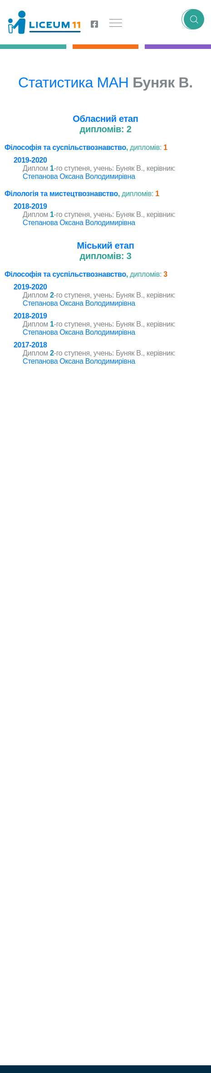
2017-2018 (30, 345)
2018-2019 (30, 206)
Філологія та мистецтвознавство (61, 193)
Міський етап (105, 245)
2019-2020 (30, 160)
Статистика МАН (73, 82)
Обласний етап (105, 119)
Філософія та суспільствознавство (65, 147)
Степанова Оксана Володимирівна (79, 176)
